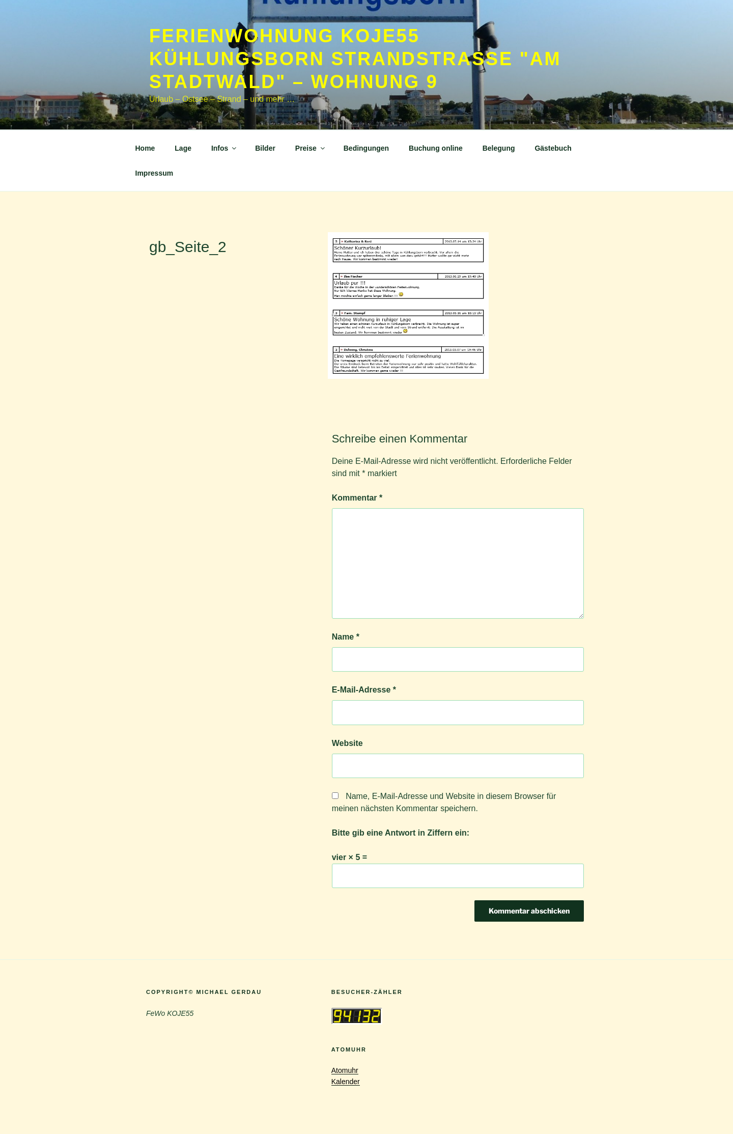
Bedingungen (366, 148)
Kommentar (357, 497)
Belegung (499, 148)
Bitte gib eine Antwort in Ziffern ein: (401, 832)
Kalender (345, 1081)
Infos (224, 148)
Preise (310, 148)
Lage (183, 148)
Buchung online (436, 148)
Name (345, 636)
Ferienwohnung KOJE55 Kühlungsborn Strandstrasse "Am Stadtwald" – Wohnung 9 (355, 58)
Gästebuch (552, 148)
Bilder (265, 148)
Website (347, 743)
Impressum (154, 173)
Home (145, 148)
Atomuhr (344, 1070)
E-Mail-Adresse (364, 689)
